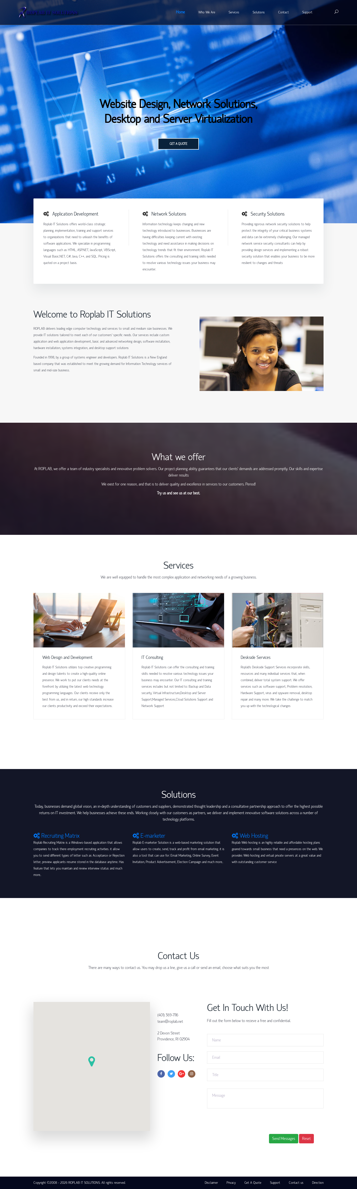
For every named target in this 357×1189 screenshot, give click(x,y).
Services (234, 12)
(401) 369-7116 (167, 1015)
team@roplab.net (170, 1021)
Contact (283, 12)
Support (307, 12)
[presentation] (286, 1120)
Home (180, 12)
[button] (91, 1061)
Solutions (259, 12)
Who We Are (206, 12)
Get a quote (178, 144)
